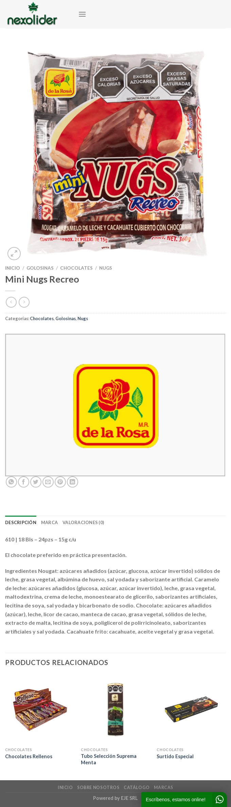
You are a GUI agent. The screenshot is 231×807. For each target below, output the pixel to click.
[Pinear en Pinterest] (60, 482)
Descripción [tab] (20, 522)
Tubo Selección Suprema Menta (109, 759)
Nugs (105, 268)
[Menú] (82, 14)
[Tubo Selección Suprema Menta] (115, 709)
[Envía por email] (48, 482)
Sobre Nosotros (98, 787)
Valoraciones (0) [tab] (83, 522)
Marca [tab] (49, 522)
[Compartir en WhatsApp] (11, 482)
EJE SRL (129, 798)
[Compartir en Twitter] (35, 482)
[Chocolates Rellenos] (39, 709)
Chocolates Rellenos (28, 756)
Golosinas (40, 268)
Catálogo (137, 787)
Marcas (163, 787)
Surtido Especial (175, 756)
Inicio (12, 268)
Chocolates (76, 268)
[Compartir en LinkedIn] (72, 482)
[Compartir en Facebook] (23, 482)
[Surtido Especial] (191, 709)
